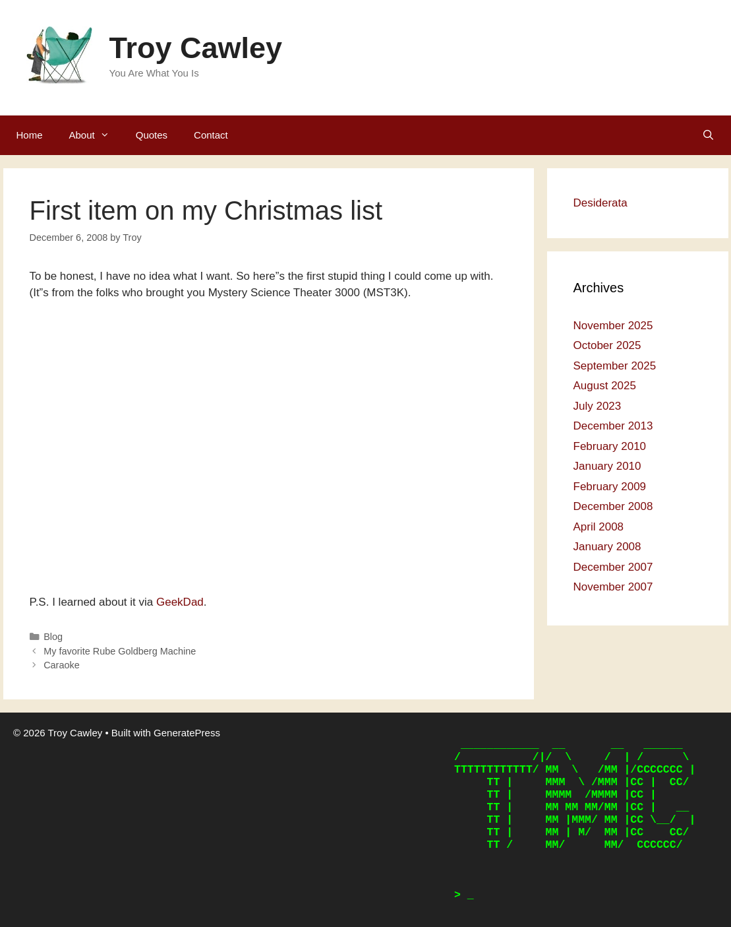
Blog (53, 636)
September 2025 (615, 366)
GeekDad (180, 602)
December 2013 (613, 426)
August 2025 (604, 385)
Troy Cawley (196, 48)
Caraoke (62, 665)
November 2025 (613, 325)
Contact (211, 135)
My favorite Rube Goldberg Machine (120, 651)
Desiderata (600, 203)
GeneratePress (187, 732)
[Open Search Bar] (708, 135)
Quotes (151, 135)
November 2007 (613, 587)
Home (29, 135)
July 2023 (597, 406)
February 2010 (610, 446)
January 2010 (607, 466)
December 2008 (613, 506)
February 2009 (610, 486)
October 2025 (607, 345)
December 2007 (613, 567)
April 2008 (598, 527)
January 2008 (607, 546)
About (96, 135)
